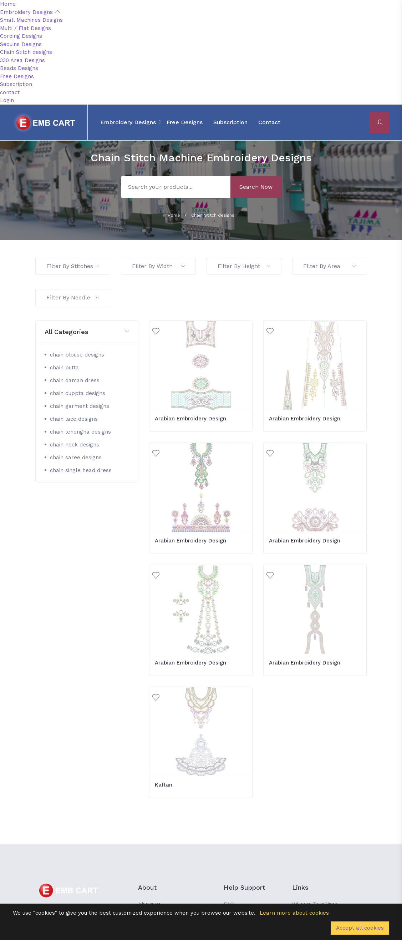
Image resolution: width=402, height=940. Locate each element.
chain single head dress (81, 470)
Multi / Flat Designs (25, 28)
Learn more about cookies (294, 913)
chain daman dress (75, 380)
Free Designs (17, 76)
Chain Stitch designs (26, 52)
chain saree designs (76, 457)
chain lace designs (74, 419)
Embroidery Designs (30, 12)
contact (10, 92)
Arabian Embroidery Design (190, 418)
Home (8, 4)
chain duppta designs (77, 393)
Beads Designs (19, 68)
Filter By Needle (72, 297)
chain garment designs (79, 406)
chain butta (64, 367)
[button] (87, 332)
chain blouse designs (77, 355)
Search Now (256, 186)
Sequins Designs (21, 44)
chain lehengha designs (80, 432)
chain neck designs (74, 444)
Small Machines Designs (31, 20)
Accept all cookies (360, 928)
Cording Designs (21, 36)
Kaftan (163, 785)
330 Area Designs (22, 60)
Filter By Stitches (72, 266)
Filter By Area (329, 266)
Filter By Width (158, 266)
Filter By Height (244, 266)
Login (7, 100)
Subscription (16, 84)
